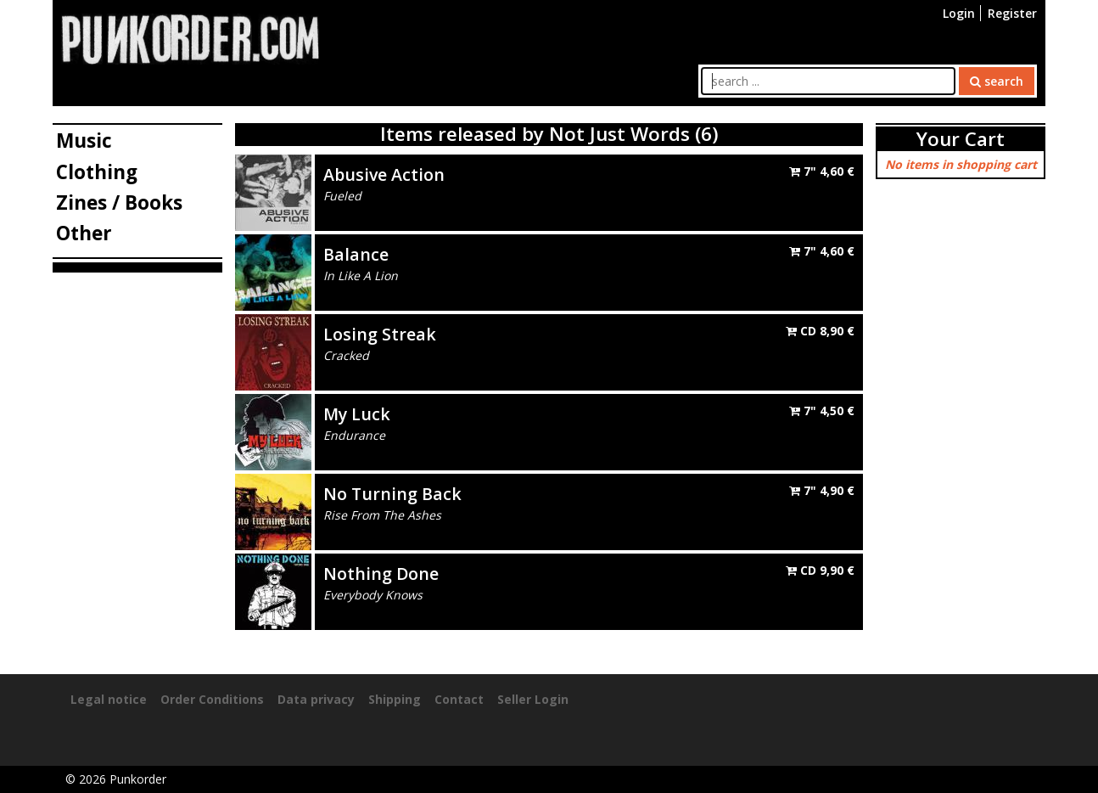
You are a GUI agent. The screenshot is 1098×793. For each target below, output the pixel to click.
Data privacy (316, 699)
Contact (459, 699)
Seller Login (533, 699)
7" (821, 171)
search (996, 81)
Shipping (394, 699)
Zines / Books (119, 202)
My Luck (356, 413)
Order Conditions (212, 699)
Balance (356, 254)
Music (84, 140)
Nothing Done (381, 573)
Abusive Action (384, 174)
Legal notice (108, 699)
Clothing (96, 172)
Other (84, 233)
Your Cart (960, 139)
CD (820, 331)
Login (959, 13)
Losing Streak (379, 334)
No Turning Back (392, 493)
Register (1012, 13)
